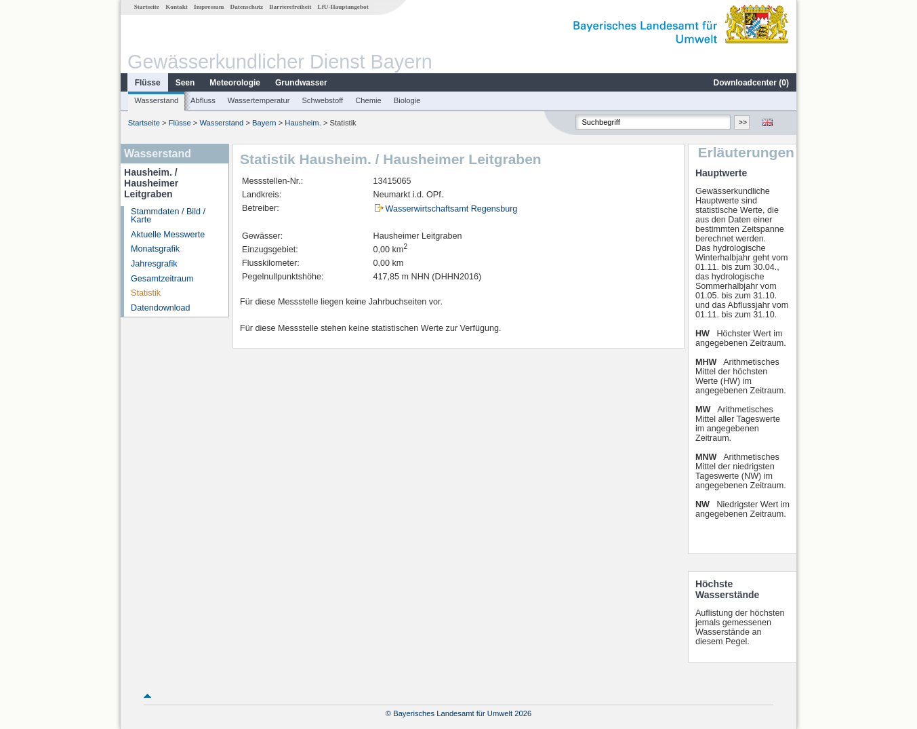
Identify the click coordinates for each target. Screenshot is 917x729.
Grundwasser (301, 82)
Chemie (368, 100)
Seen (185, 82)
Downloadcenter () (751, 82)
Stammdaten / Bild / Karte (168, 216)
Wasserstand (156, 100)
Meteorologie (234, 82)
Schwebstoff (322, 100)
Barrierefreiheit (290, 6)
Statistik (146, 293)
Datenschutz (247, 6)
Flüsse (148, 82)
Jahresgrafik (154, 264)
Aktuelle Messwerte (168, 234)
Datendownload (160, 308)
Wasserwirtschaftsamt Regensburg (452, 209)
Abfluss (203, 100)
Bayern (264, 123)
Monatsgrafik (155, 249)
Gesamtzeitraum (162, 278)
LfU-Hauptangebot (343, 6)
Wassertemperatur (259, 100)
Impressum (209, 6)
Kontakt (176, 6)
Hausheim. (303, 123)
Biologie (407, 100)
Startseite (146, 6)
